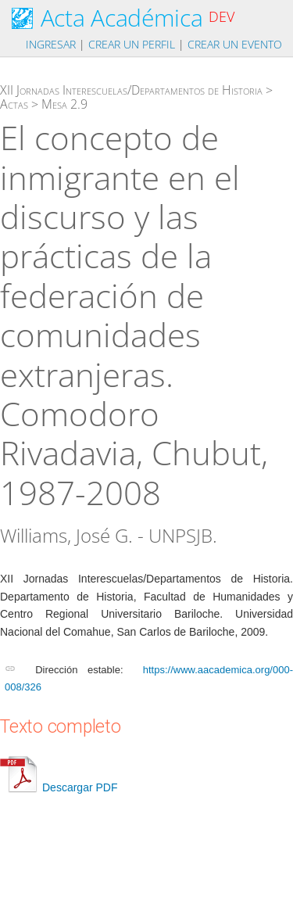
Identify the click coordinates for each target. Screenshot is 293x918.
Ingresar (51, 44)
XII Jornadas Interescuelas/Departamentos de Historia (131, 90)
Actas (14, 104)
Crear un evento (235, 44)
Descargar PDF (58, 787)
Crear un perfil (131, 44)
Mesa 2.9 (64, 104)
